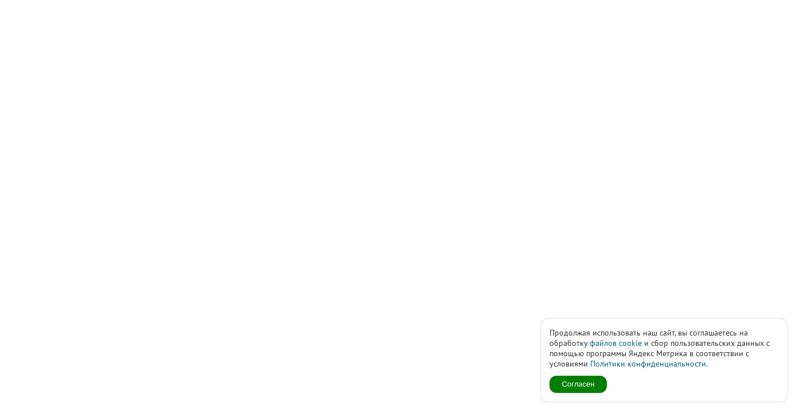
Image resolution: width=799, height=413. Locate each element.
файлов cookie (616, 343)
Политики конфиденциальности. (649, 364)
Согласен (578, 384)
